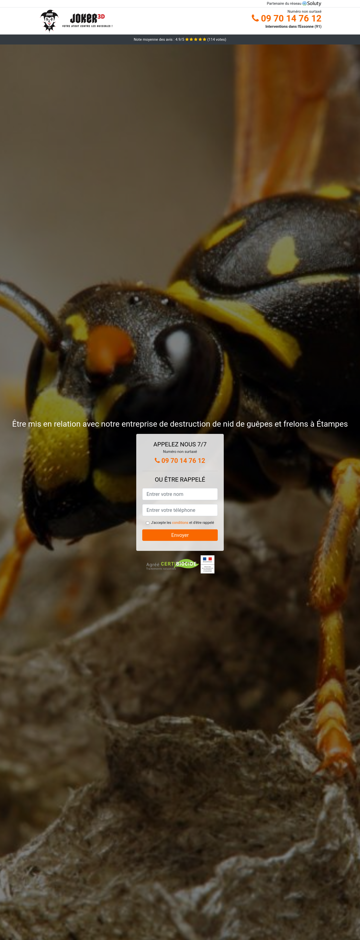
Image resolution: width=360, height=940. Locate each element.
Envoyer (180, 535)
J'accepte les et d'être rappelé (182, 523)
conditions (180, 523)
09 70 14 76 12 (287, 18)
